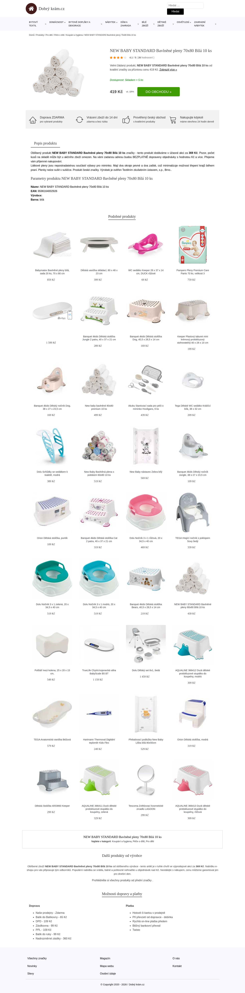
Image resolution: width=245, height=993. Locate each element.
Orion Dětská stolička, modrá (192, 739)
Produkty (40, 35)
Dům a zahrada (125, 24)
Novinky (32, 966)
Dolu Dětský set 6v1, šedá (146, 670)
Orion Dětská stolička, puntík (52, 538)
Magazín (105, 958)
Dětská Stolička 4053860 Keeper (52, 805)
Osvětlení (183, 22)
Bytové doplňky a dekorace (79, 24)
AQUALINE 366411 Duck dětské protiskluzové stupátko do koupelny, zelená (99, 808)
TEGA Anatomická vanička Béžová (52, 739)
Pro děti (49, 35)
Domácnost (56, 22)
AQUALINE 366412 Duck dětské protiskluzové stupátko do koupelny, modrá (192, 673)
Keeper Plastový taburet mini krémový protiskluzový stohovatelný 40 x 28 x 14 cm (192, 339)
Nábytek (110, 22)
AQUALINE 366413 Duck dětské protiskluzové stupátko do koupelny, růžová (192, 808)
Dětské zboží (162, 24)
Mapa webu (107, 966)
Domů (31, 35)
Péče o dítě (59, 35)
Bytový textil (33, 24)
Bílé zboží (145, 24)
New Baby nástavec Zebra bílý (146, 471)
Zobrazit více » (168, 69)
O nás (176, 958)
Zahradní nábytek (199, 24)
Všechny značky (37, 958)
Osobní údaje (108, 973)
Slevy (30, 973)
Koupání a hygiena (74, 35)
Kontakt (177, 966)
